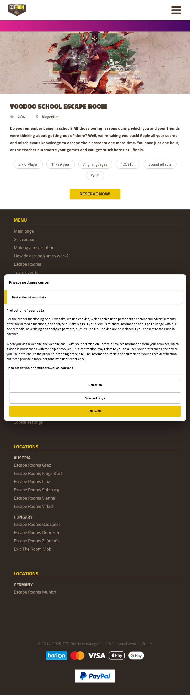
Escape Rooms (27, 264)
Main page (24, 231)
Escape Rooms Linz (32, 481)
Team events (26, 272)
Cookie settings (28, 422)
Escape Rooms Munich (35, 592)
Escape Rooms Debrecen (37, 532)
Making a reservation (34, 247)
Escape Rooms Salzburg (36, 489)
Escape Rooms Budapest (37, 524)
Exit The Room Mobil (34, 549)
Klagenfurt (50, 117)
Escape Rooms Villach (34, 506)
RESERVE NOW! (95, 193)
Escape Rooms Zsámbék (37, 540)
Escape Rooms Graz (32, 465)
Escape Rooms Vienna (34, 498)
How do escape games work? (41, 255)
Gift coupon (25, 239)
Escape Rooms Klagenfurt (38, 473)
